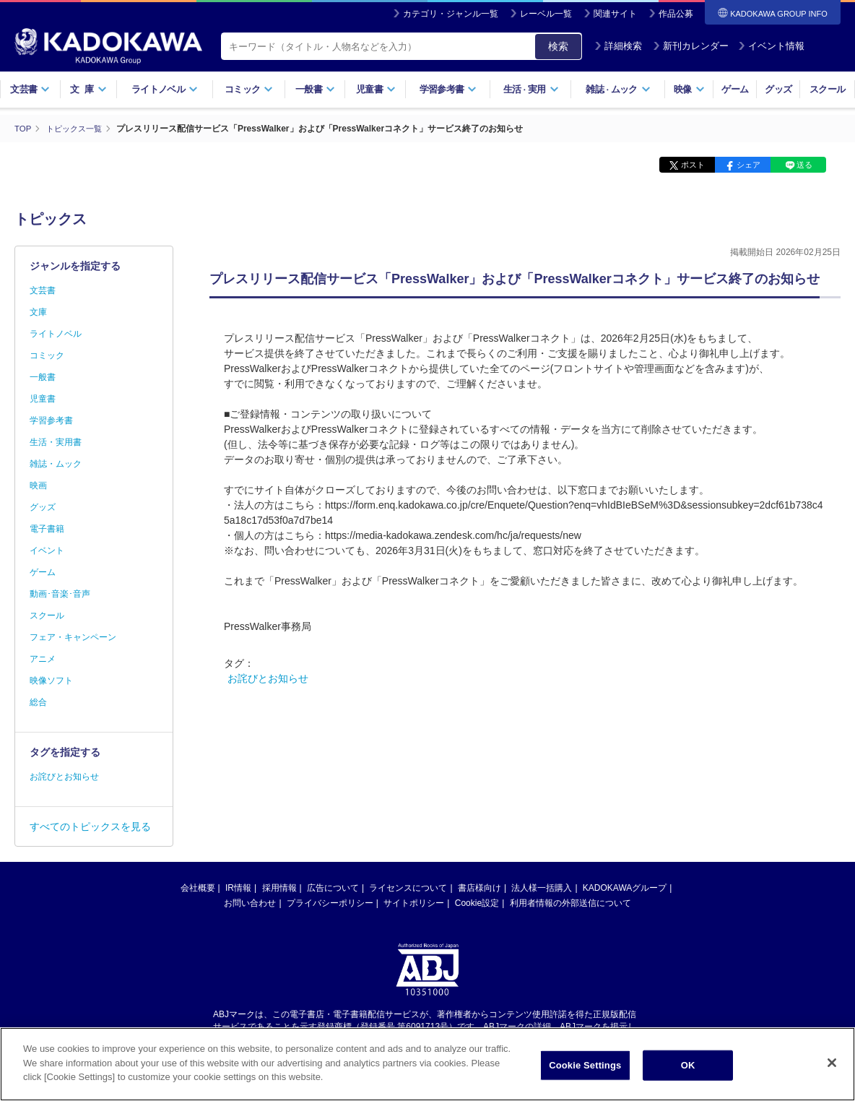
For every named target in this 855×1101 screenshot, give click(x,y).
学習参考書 (448, 89)
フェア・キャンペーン (73, 637)
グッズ (778, 89)
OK (688, 1065)
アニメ (43, 659)
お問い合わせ (250, 903)
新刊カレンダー (691, 45)
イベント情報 (771, 45)
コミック (249, 89)
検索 (558, 46)
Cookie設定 (477, 903)
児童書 (376, 89)
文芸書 (30, 89)
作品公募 (676, 14)
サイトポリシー (413, 903)
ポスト (693, 164)
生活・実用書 (56, 442)
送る (804, 164)
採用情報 (279, 888)
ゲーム (734, 89)
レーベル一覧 (546, 14)
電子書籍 (47, 529)
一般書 (315, 89)
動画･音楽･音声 (60, 594)
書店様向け (479, 888)
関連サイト (615, 14)
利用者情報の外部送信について (570, 903)
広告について (333, 888)
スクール (827, 89)
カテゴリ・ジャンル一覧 (450, 14)
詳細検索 (618, 45)
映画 (38, 485)
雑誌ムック (618, 89)
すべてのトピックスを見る (90, 826)
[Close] (832, 1063)
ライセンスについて (408, 888)
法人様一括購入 (541, 888)
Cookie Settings (585, 1065)
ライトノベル (164, 89)
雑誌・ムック (56, 464)
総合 (38, 702)
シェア (748, 164)
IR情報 (238, 888)
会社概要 (198, 888)
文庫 (38, 312)
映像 (689, 89)
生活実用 (531, 89)
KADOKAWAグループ (625, 888)
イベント (47, 550)
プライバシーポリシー (330, 903)
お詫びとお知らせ (267, 678)
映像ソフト (51, 680)
